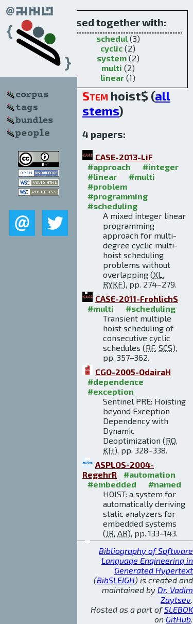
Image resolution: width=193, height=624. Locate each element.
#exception (110, 391)
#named (164, 484)
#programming (117, 196)
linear (112, 77)
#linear (102, 176)
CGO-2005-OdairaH (133, 372)
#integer (161, 167)
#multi (142, 176)
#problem (107, 186)
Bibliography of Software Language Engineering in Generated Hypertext (146, 560)
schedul (112, 38)
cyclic (111, 48)
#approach (109, 167)
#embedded (111, 484)
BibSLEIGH (116, 580)
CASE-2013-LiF (124, 157)
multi (111, 68)
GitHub (178, 619)
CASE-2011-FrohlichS (136, 298)
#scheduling (112, 206)
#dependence (115, 381)
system (112, 58)
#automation (150, 474)
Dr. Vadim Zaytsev (175, 594)
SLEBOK (178, 609)
